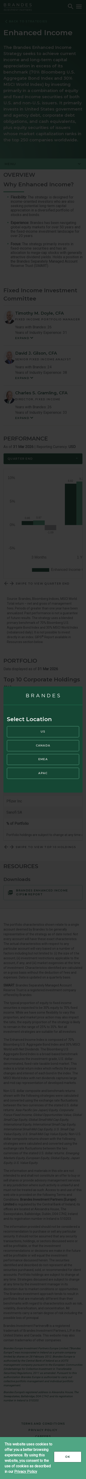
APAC (42, 773)
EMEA (43, 759)
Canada (43, 745)
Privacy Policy (25, 1471)
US (43, 731)
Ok (73, 1458)
